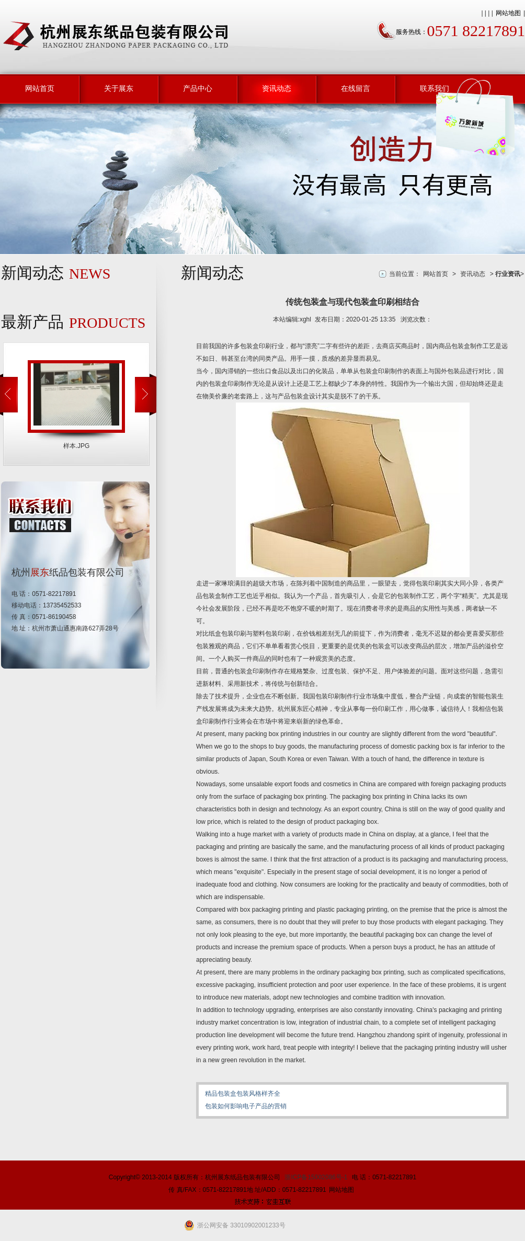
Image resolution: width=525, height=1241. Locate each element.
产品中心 (197, 88)
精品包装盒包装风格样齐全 (242, 1093)
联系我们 (434, 88)
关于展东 (118, 88)
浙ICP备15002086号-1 (315, 1177)
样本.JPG (76, 446)
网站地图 (508, 13)
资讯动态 (276, 88)
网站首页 (39, 88)
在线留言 (355, 88)
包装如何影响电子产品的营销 (246, 1106)
